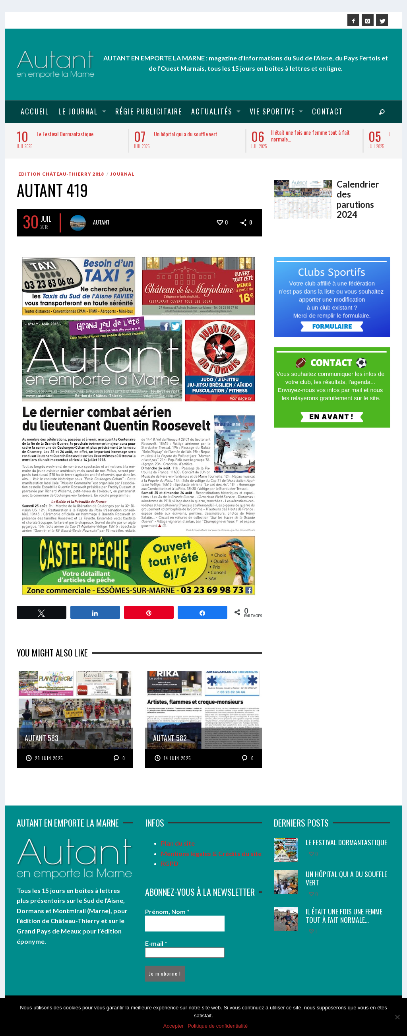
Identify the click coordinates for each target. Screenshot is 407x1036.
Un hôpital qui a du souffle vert (185, 133)
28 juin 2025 (49, 758)
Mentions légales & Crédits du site (211, 853)
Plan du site (178, 843)
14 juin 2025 (177, 758)
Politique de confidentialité (218, 1026)
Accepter (173, 1026)
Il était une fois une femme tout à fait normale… (310, 135)
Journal (122, 173)
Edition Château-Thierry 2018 (61, 173)
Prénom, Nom (167, 911)
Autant (101, 222)
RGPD (169, 863)
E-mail (156, 943)
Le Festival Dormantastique (65, 133)
